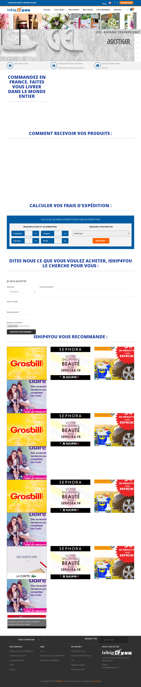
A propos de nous (78, 651)
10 (26, 616)
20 (39, 616)
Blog (104, 3)
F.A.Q (42, 651)
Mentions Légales (78, 665)
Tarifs (11, 665)
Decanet (97, 681)
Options (12, 669)
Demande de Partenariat (81, 655)
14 (31, 616)
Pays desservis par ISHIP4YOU (52, 655)
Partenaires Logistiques (49, 660)
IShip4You (58, 681)
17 (35, 616)
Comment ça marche (17, 655)
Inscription (126, 3)
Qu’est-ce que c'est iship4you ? (21, 651)
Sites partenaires (78, 669)
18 (36, 616)
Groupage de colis (16, 660)
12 (28, 616)
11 (27, 616)
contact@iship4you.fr (110, 667)
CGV (73, 660)
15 (32, 616)
